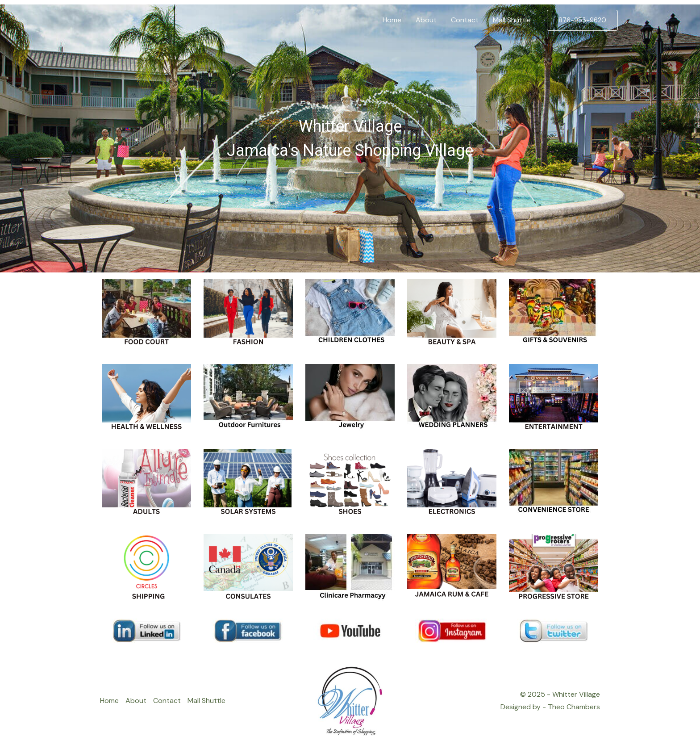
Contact (167, 700)
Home (109, 700)
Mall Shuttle (206, 700)
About (135, 700)
